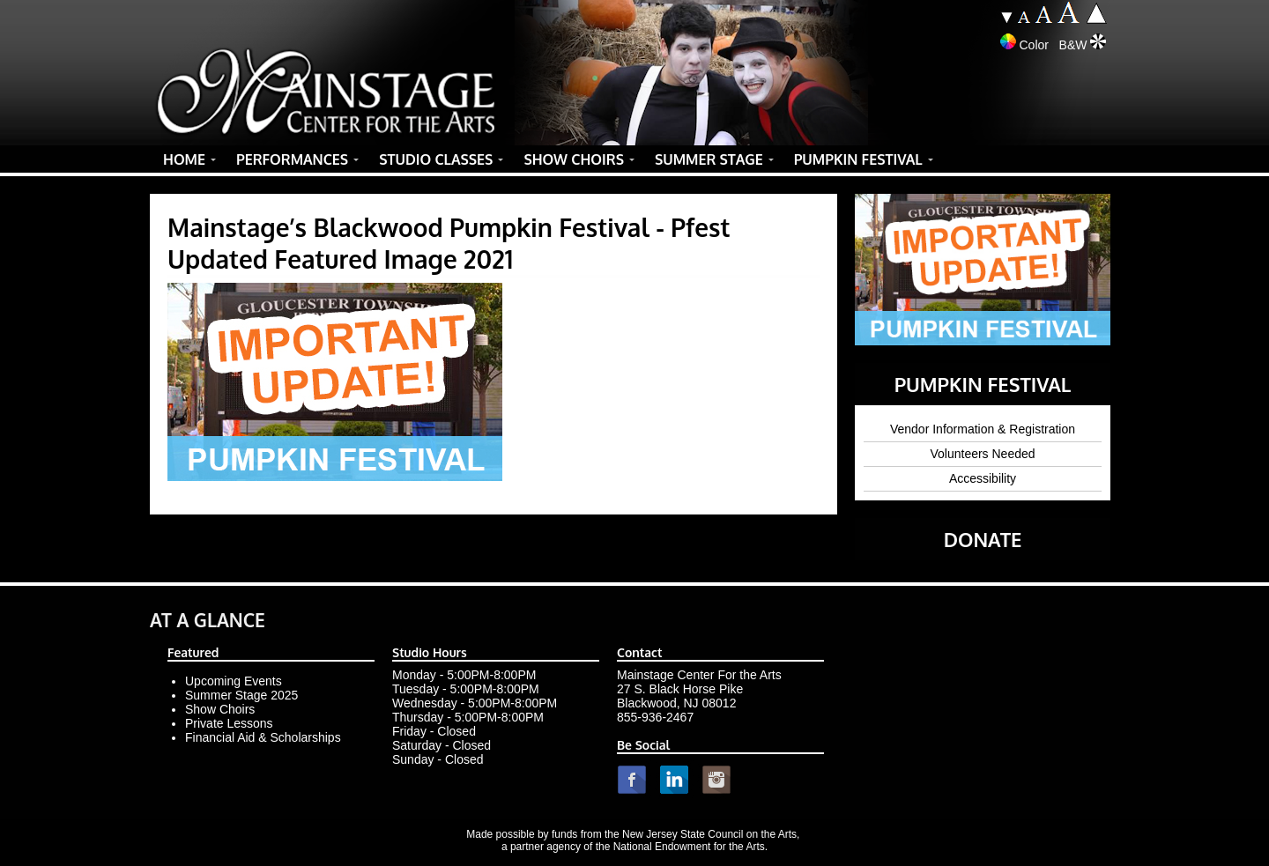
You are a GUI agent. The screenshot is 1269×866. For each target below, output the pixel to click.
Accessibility (982, 478)
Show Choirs (220, 709)
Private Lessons (229, 723)
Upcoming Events (233, 681)
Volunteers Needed (982, 454)
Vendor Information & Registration (982, 429)
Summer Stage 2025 (241, 695)
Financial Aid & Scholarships (263, 737)
